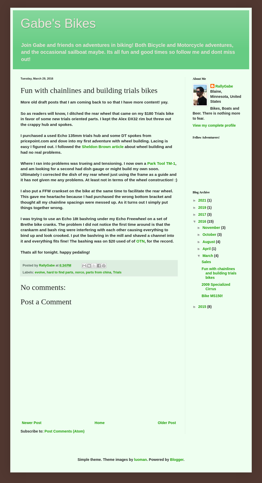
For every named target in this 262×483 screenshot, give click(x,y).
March (208, 256)
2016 (202, 221)
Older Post (167, 423)
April (207, 249)
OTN (140, 241)
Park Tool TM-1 (161, 163)
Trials (117, 272)
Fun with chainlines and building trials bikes (219, 273)
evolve (40, 272)
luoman (140, 460)
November (211, 228)
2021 (202, 200)
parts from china (98, 272)
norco (79, 272)
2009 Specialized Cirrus (216, 286)
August (209, 242)
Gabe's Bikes (58, 23)
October (209, 234)
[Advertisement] (217, 336)
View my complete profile (214, 125)
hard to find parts (60, 272)
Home (100, 423)
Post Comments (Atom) (64, 431)
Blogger (176, 460)
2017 (202, 214)
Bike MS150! (212, 296)
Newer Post (31, 423)
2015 (202, 307)
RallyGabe (224, 86)
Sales (206, 262)
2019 (202, 207)
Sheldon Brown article (103, 146)
